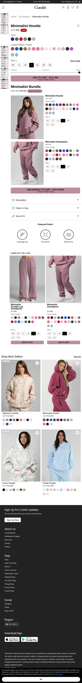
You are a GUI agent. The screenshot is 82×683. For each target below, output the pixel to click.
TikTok (7, 607)
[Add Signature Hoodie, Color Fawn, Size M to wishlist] (37, 363)
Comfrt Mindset (10, 533)
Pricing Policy (9, 584)
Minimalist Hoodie (54, 96)
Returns (7, 567)
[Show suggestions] (12, 624)
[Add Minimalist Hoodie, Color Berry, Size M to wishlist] (77, 363)
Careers (7, 547)
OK (41, 679)
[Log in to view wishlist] (72, 7)
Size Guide (75, 61)
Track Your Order (11, 563)
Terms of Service (10, 570)
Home (13, 16)
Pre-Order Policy (10, 580)
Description (45, 200)
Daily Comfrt (9, 611)
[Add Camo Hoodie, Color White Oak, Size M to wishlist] (37, 432)
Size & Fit (45, 216)
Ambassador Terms (11, 574)
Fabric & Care (45, 208)
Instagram (8, 604)
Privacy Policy (9, 587)
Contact (7, 543)
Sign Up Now (13, 520)
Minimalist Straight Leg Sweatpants (17, 306)
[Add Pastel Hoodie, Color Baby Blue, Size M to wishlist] (77, 432)
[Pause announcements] (79, 2)
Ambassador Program (12, 536)
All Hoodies (24, 16)
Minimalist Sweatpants (56, 142)
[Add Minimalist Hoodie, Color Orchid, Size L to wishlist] (78, 26)
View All (77, 357)
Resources (8, 540)
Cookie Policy (9, 591)
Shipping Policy (10, 577)
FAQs (7, 560)
